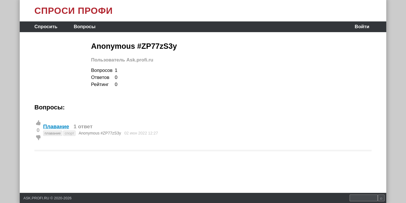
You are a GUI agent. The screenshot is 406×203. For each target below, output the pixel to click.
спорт (69, 133)
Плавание (56, 126)
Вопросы (84, 26)
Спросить (46, 26)
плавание (53, 133)
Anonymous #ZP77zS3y (100, 133)
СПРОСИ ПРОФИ (73, 11)
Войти (362, 26)
